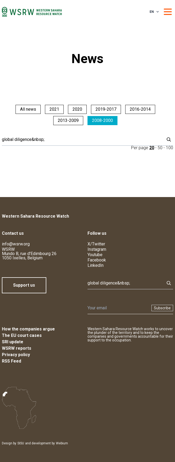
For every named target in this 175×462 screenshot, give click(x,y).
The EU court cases (22, 335)
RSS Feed (11, 361)
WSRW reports (16, 348)
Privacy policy (16, 354)
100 (169, 147)
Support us (24, 285)
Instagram (97, 249)
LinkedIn (96, 265)
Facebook (97, 260)
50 (160, 147)
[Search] (81, 139)
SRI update (12, 341)
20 (151, 147)
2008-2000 (102, 120)
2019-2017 (106, 109)
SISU (20, 443)
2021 (54, 109)
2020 (77, 109)
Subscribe (162, 308)
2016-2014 (140, 109)
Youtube (95, 254)
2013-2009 (68, 120)
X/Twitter (96, 244)
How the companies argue (28, 329)
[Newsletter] (118, 308)
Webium (62, 443)
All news (28, 109)
